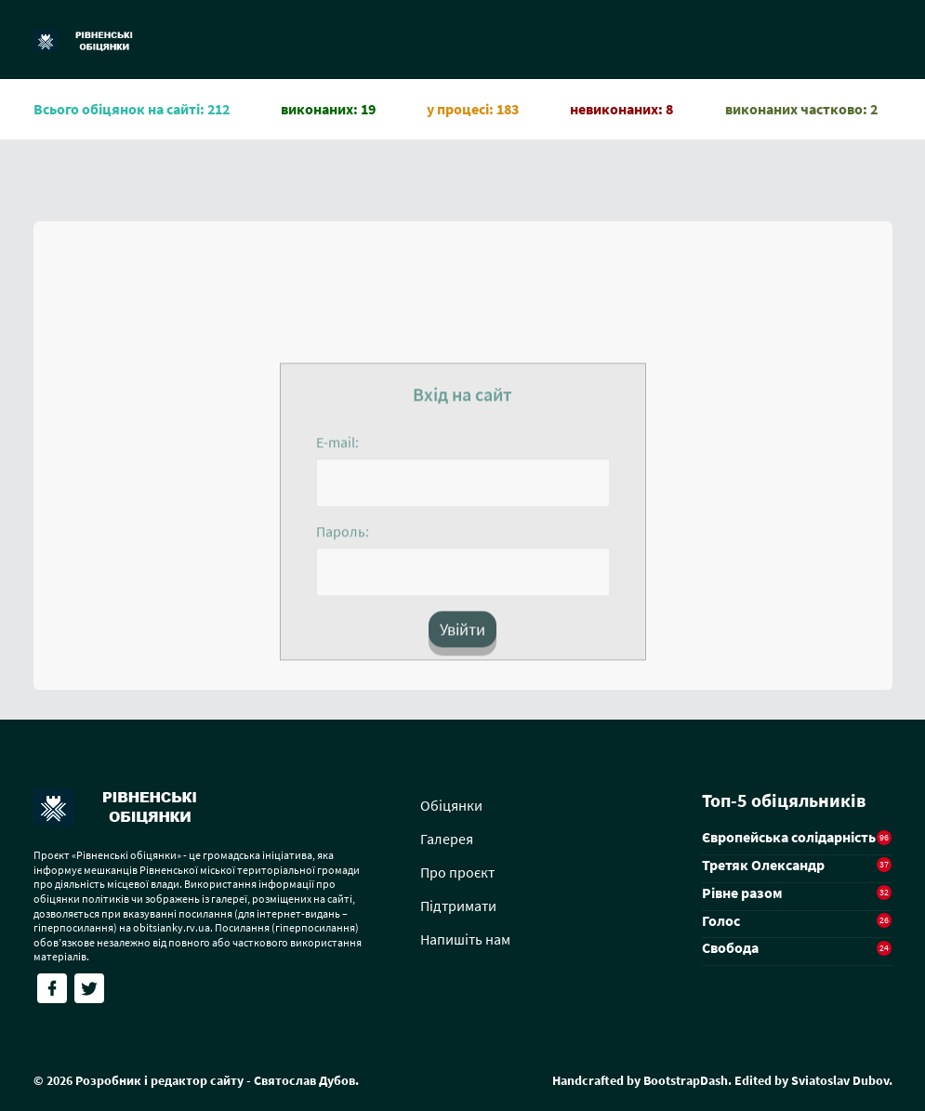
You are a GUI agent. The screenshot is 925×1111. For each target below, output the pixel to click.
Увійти (462, 634)
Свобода (730, 947)
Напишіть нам (465, 939)
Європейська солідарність (789, 836)
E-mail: (337, 447)
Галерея (446, 838)
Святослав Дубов (304, 1080)
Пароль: (342, 536)
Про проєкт (457, 872)
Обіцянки (451, 805)
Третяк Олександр (763, 864)
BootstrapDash (685, 1080)
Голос (721, 920)
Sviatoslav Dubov (840, 1080)
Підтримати (458, 905)
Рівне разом (742, 892)
